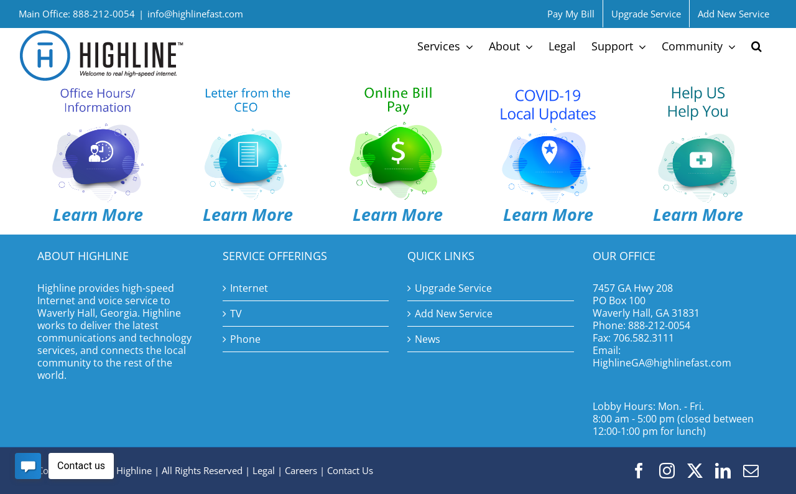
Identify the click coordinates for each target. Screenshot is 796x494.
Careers (301, 470)
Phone (245, 339)
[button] (756, 46)
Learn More (248, 214)
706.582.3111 (643, 338)
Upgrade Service (453, 288)
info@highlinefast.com (195, 13)
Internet (249, 288)
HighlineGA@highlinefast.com (662, 363)
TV (236, 313)
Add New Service (454, 313)
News (427, 339)
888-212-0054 (659, 325)
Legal (263, 470)
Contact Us (350, 470)
